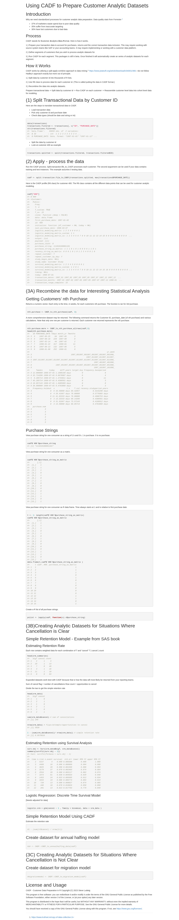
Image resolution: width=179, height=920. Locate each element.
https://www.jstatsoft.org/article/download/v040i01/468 (112, 71)
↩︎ (73, 917)
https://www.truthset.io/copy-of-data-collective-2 (51, 917)
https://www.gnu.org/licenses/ (129, 909)
